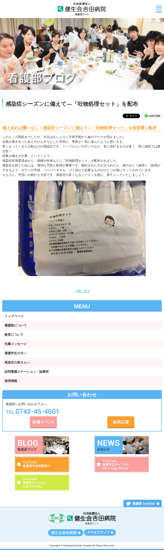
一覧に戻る (82, 291)
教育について (14, 334)
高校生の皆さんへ (17, 362)
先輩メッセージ (16, 344)
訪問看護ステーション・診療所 (27, 371)
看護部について (16, 325)
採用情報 (11, 381)
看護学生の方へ (16, 353)
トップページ (14, 316)
